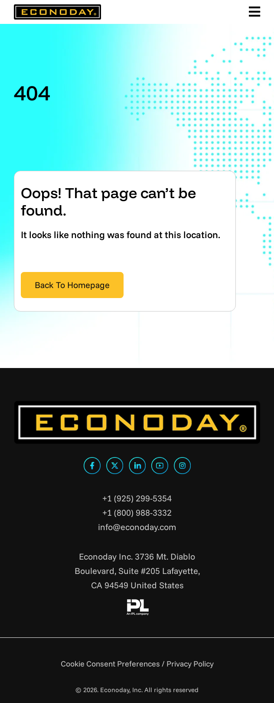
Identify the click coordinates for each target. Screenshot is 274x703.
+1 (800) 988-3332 (137, 512)
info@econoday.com (137, 526)
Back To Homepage (72, 284)
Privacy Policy (190, 664)
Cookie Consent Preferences (110, 664)
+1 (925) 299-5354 (137, 498)
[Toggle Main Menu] (253, 11)
